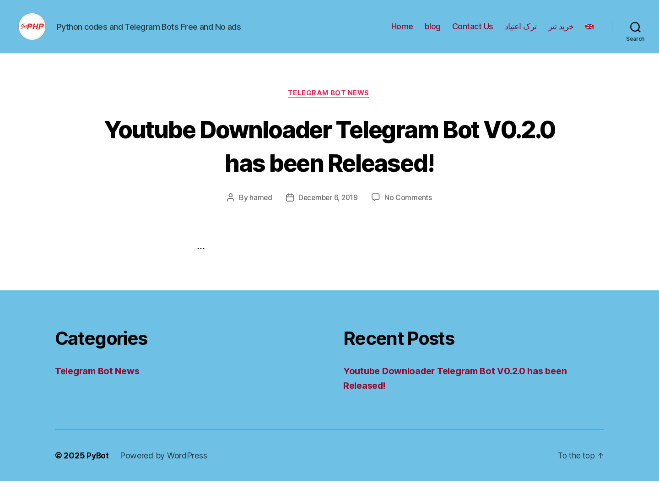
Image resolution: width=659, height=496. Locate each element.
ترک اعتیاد (521, 33)
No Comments (410, 212)
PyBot (98, 470)
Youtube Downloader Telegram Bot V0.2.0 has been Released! (329, 159)
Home (402, 33)
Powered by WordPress (164, 470)
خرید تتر (561, 33)
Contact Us (472, 33)
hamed (259, 212)
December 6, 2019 (328, 212)
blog (433, 33)
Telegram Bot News (329, 108)
